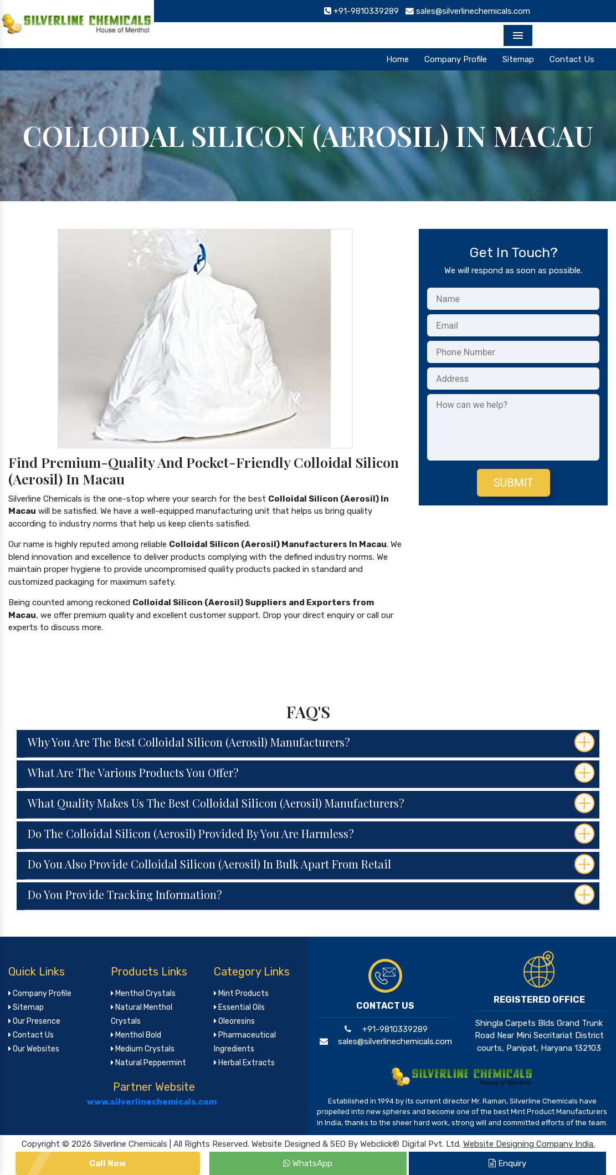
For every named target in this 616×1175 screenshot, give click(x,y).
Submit (513, 482)
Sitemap (518, 59)
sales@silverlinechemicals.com (384, 1041)
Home (397, 59)
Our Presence (34, 1021)
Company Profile (455, 59)
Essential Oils (239, 1007)
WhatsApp (307, 1163)
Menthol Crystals (143, 993)
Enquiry (507, 1163)
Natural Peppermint (148, 1062)
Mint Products (241, 993)
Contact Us (572, 59)
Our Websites (33, 1049)
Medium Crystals (142, 1049)
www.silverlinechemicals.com (152, 1102)
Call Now (107, 1163)
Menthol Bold (136, 1035)
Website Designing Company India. (529, 1144)
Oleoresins (234, 1021)
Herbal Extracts (244, 1062)
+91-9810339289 (384, 1029)
